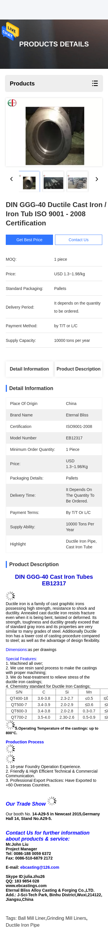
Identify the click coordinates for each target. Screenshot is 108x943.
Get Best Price (29, 239)
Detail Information (29, 369)
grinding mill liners (66, 918)
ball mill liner (32, 918)
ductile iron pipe (22, 925)
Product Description (78, 369)
